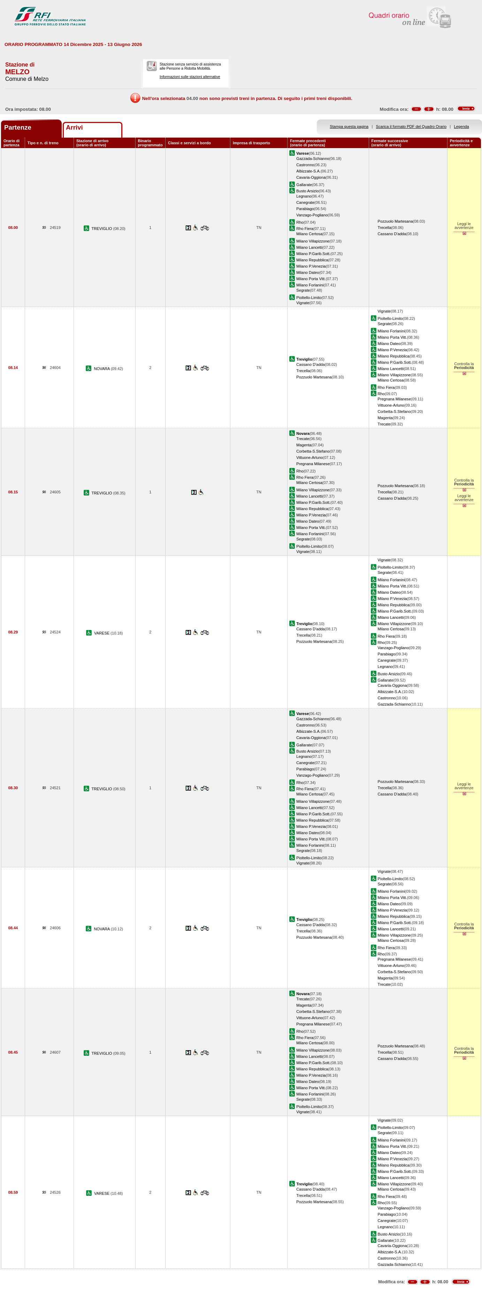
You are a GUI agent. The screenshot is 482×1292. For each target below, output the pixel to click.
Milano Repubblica (312, 260)
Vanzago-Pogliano (312, 215)
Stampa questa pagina (349, 126)
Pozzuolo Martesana (395, 221)
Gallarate (304, 185)
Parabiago (305, 209)
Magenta (385, 418)
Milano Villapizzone (312, 241)
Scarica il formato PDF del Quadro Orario (411, 126)
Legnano (303, 196)
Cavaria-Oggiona (311, 177)
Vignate (302, 303)
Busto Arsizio (307, 191)
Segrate (303, 290)
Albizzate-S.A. (308, 171)
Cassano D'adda (392, 234)
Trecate (384, 424)
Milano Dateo (307, 272)
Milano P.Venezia (311, 266)
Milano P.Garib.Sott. (313, 254)
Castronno (305, 165)
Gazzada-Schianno (312, 158)
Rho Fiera (304, 228)
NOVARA (102, 369)
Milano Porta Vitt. (311, 279)
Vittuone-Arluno (391, 405)
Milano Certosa (309, 234)
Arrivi (74, 127)
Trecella (384, 227)
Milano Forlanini (309, 285)
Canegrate (305, 202)
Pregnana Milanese (394, 399)
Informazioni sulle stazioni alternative (190, 77)
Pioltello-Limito (308, 297)
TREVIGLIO (102, 228)
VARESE (102, 633)
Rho (299, 222)
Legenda (461, 126)
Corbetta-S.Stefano (394, 411)
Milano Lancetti (309, 247)
